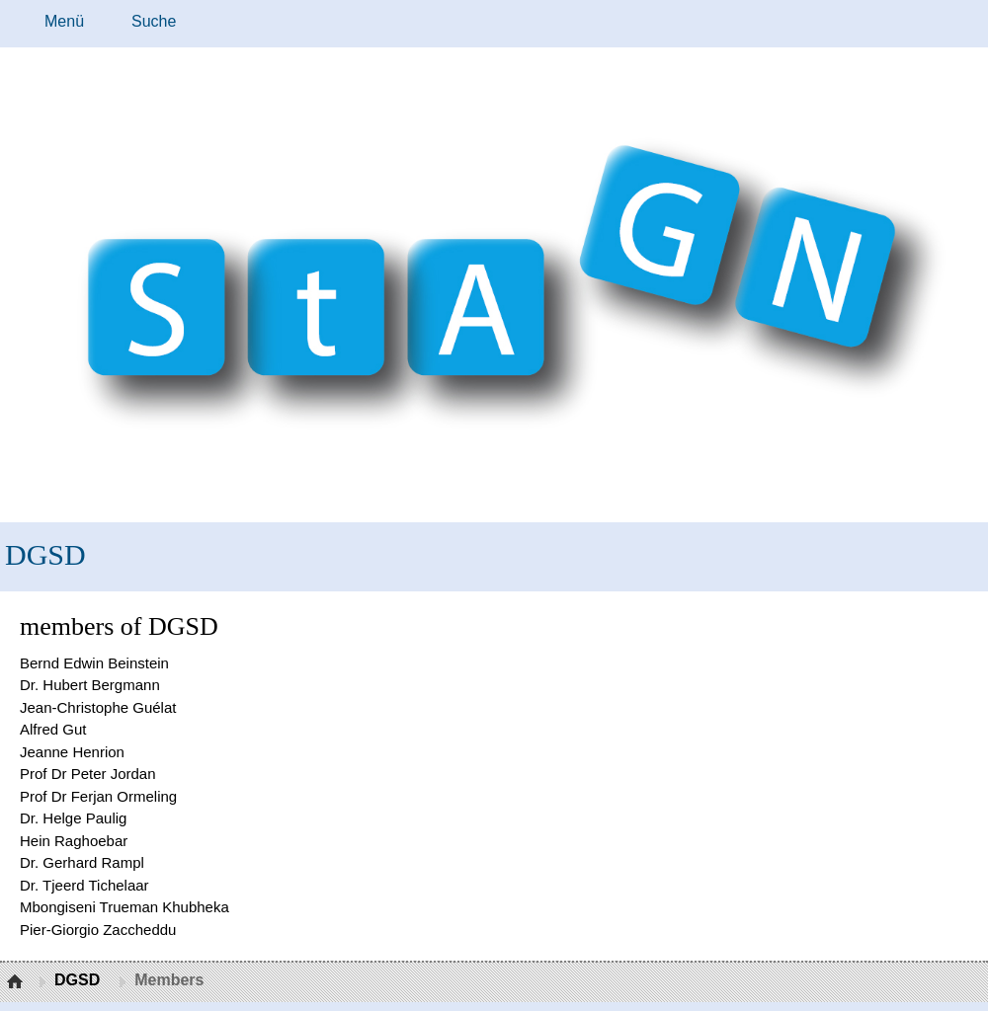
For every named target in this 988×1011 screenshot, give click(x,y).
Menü (64, 21)
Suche (153, 21)
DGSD (45, 554)
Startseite (17, 982)
